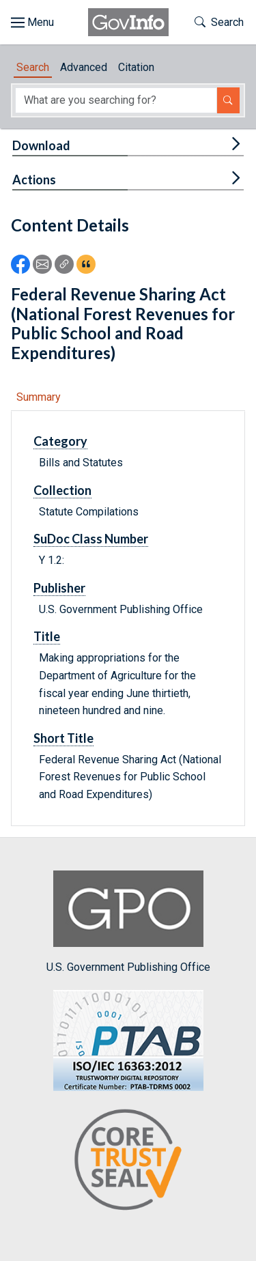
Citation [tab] (136, 67)
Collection (62, 490)
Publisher (59, 587)
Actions (34, 179)
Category (60, 441)
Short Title (63, 738)
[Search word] (116, 100)
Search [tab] (32, 67)
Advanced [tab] (83, 67)
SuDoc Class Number (90, 538)
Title (46, 636)
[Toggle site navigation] (32, 22)
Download (41, 145)
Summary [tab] (38, 397)
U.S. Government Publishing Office (128, 922)
